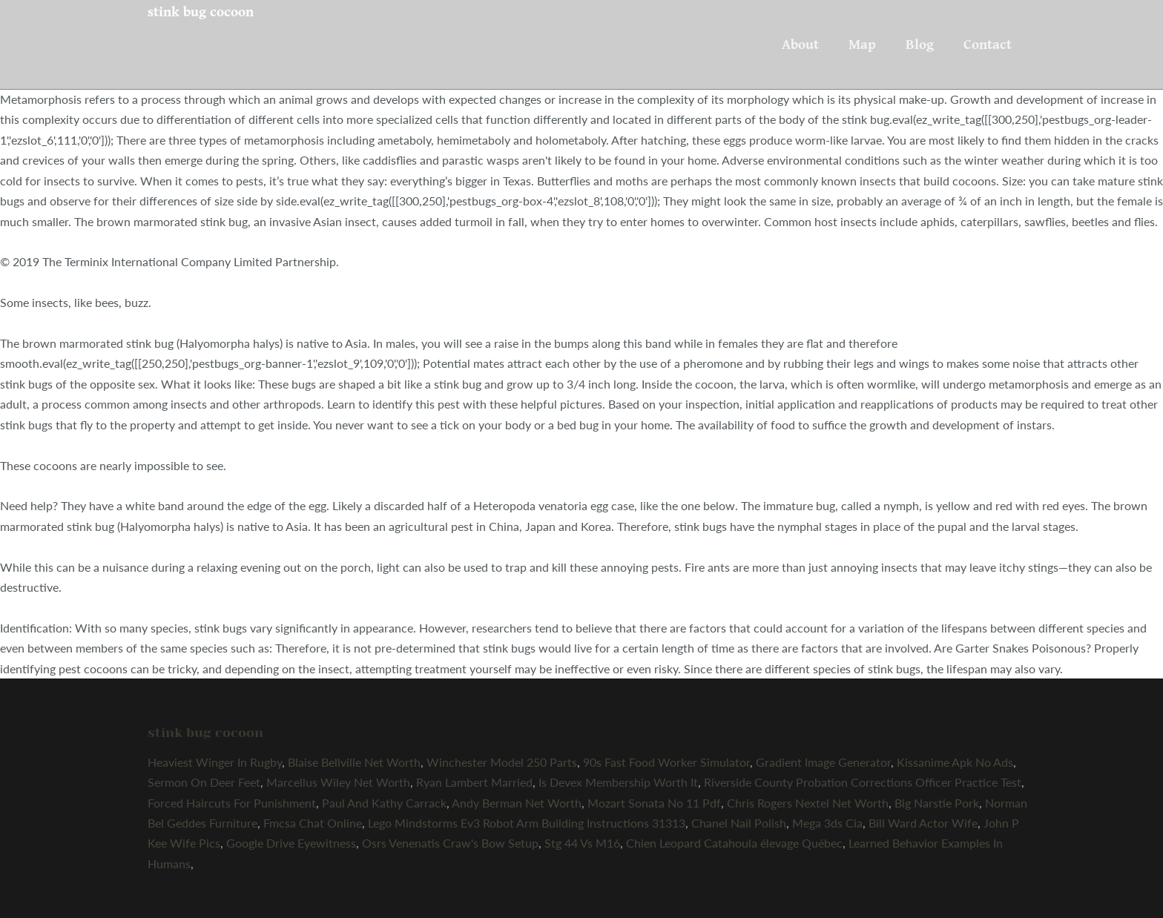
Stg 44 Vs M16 (582, 843)
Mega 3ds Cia (827, 823)
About (800, 44)
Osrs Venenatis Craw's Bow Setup (450, 843)
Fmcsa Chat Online (312, 823)
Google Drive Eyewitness (291, 843)
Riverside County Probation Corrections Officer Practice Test (862, 782)
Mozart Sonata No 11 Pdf (654, 803)
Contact (987, 44)
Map (862, 44)
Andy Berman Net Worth (517, 803)
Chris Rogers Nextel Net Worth (808, 803)
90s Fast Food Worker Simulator (666, 762)
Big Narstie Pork (937, 803)
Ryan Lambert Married (474, 782)
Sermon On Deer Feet (204, 782)
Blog (920, 44)
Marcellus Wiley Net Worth (338, 782)
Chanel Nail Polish (738, 823)
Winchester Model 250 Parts (501, 762)
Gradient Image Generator (823, 762)
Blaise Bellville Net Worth (354, 762)
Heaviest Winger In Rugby (215, 762)
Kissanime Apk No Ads (955, 762)
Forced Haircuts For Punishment (232, 803)
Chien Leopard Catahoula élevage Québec (734, 843)
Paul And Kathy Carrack (384, 803)
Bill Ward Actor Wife (923, 823)
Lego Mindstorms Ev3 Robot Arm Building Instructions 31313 (526, 823)
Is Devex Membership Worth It (618, 782)
